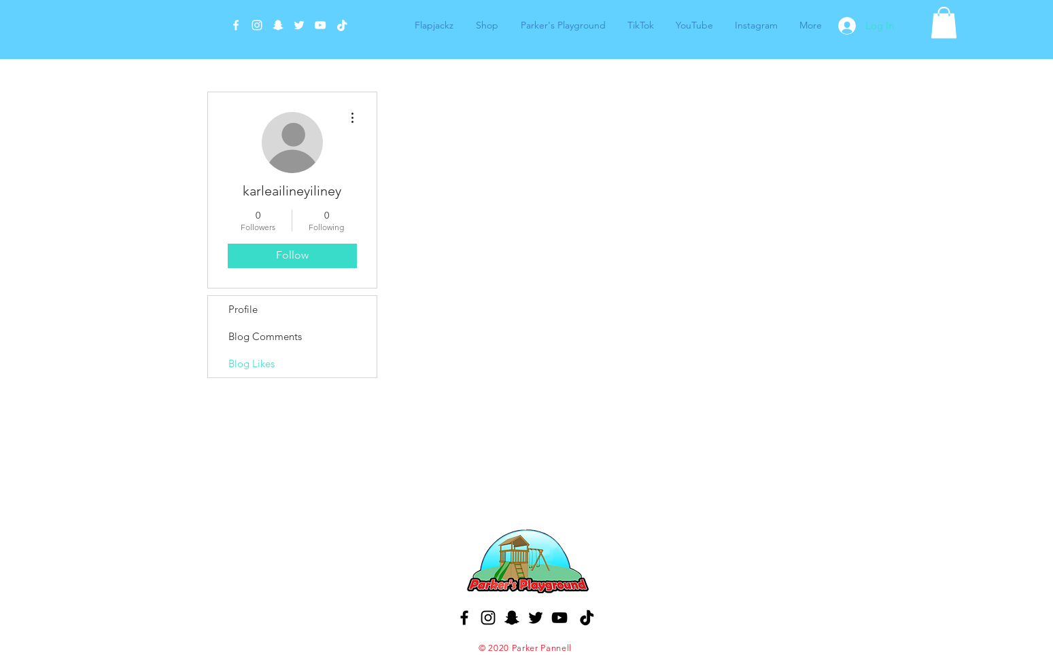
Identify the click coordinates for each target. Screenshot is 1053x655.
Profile (243, 309)
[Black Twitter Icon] (535, 617)
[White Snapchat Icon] (278, 25)
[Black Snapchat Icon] (511, 617)
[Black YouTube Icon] (559, 617)
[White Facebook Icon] (236, 25)
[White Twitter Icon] (299, 25)
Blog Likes (251, 363)
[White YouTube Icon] (320, 25)
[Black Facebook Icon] (464, 617)
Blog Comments (265, 336)
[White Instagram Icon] (257, 25)
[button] (944, 23)
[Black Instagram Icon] (488, 617)
